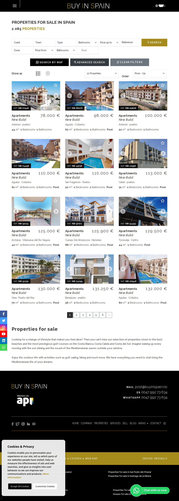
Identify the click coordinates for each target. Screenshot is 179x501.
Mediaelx (160, 458)
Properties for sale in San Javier (49, 476)
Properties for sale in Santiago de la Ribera (129, 476)
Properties (101, 423)
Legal (47, 458)
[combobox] (22, 42)
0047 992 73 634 (152, 392)
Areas (142, 423)
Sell (125, 423)
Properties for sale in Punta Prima (129, 490)
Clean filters (130, 62)
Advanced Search (89, 62)
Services (115, 423)
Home (75, 423)
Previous (16, 95)
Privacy (60, 458)
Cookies (76, 458)
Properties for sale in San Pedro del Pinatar (129, 472)
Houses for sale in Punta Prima (49, 494)
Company (86, 423)
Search (154, 42)
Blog (133, 423)
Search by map (49, 62)
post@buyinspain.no (146, 387)
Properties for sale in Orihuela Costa (49, 490)
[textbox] (23, 42)
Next (56, 95)
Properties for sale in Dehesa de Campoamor (49, 472)
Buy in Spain (88, 6)
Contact (155, 423)
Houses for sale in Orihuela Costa (129, 494)
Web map (91, 458)
